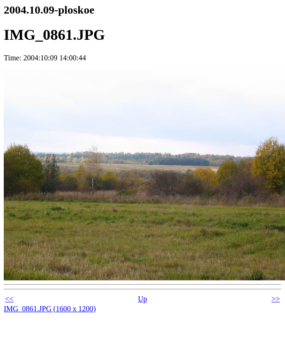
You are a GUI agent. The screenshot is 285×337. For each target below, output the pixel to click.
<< (9, 299)
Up (142, 299)
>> (275, 299)
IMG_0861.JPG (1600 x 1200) (50, 309)
